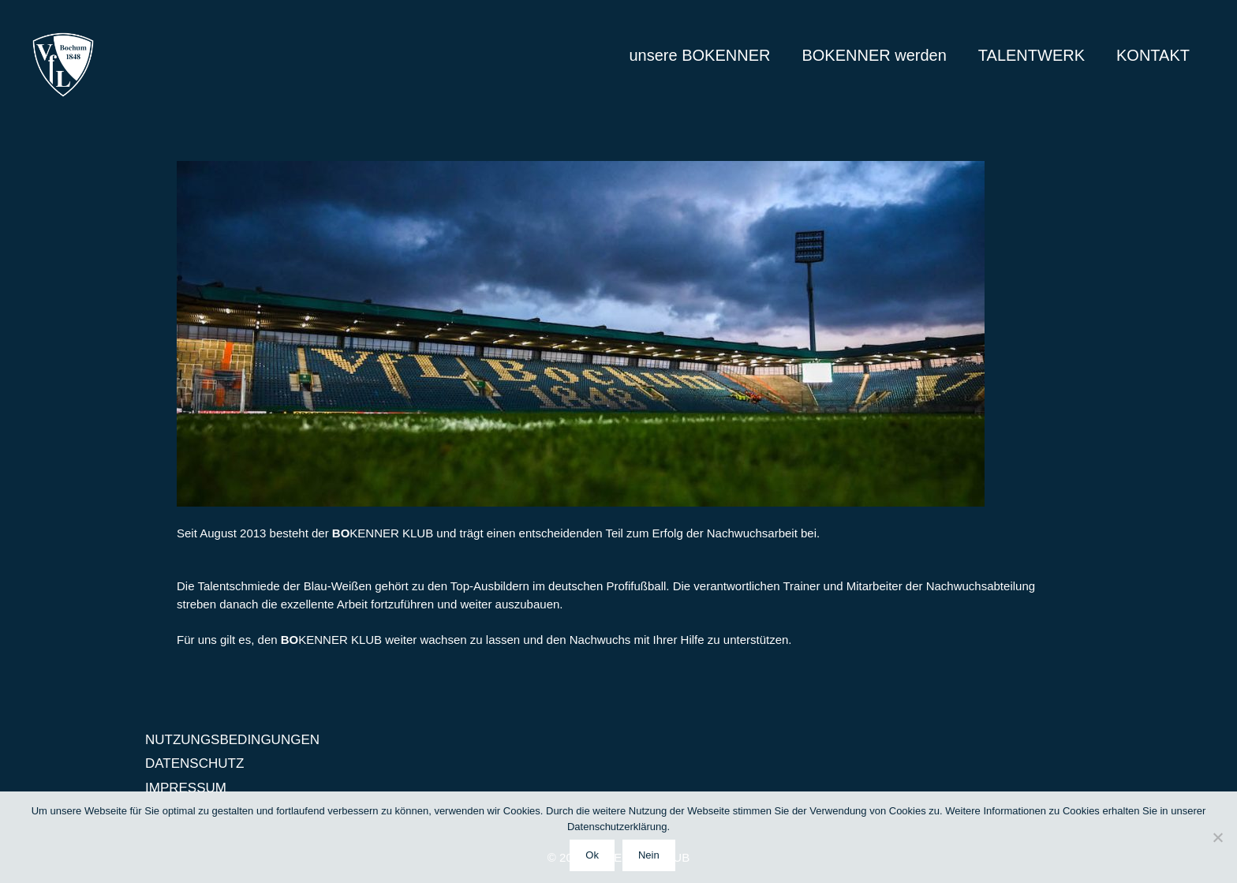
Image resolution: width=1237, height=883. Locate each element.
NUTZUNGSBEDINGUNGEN (232, 739)
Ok (592, 855)
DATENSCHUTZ (194, 763)
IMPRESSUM (185, 787)
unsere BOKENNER (699, 55)
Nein (649, 855)
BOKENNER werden (874, 55)
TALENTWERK (1031, 55)
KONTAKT (1153, 55)
